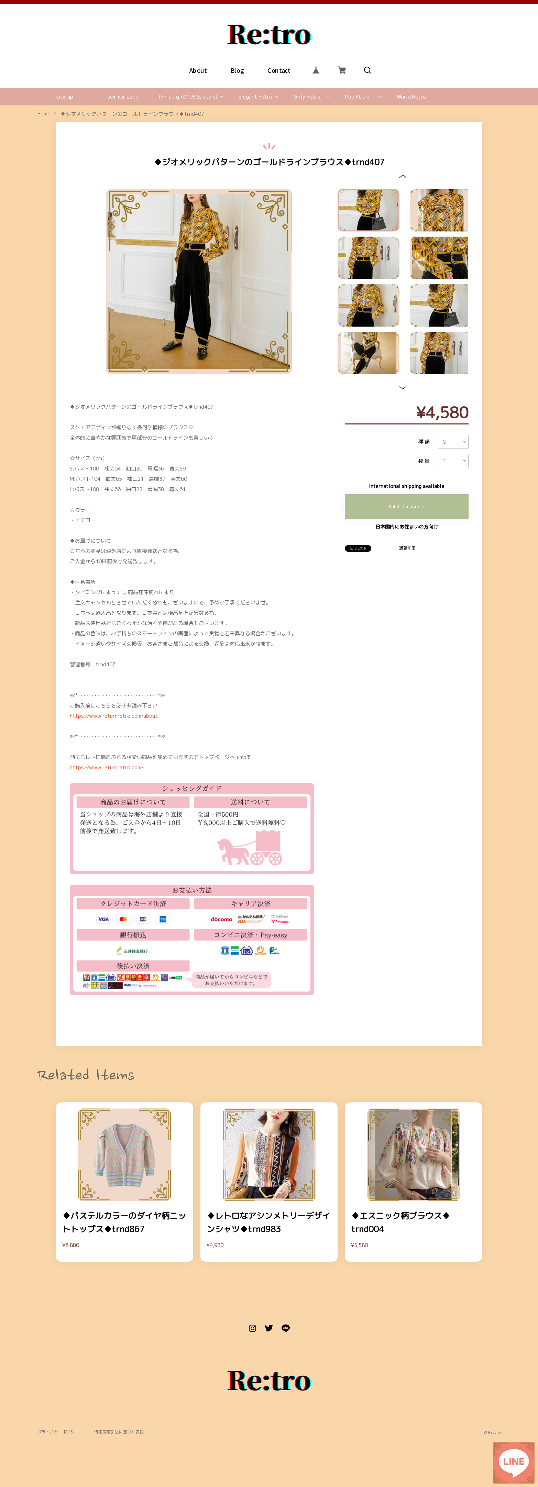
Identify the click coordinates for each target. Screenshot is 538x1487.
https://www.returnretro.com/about (114, 715)
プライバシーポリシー (58, 1432)
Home (43, 114)
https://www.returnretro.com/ (107, 767)
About (198, 70)
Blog (236, 70)
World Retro (411, 96)
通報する (407, 548)
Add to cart (407, 506)
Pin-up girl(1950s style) (188, 96)
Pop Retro (357, 96)
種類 (424, 441)
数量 (424, 461)
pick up (64, 96)
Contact (278, 70)
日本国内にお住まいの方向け (406, 526)
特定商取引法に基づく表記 (119, 1432)
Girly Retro (307, 96)
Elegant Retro (255, 96)
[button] (403, 176)
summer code (122, 96)
